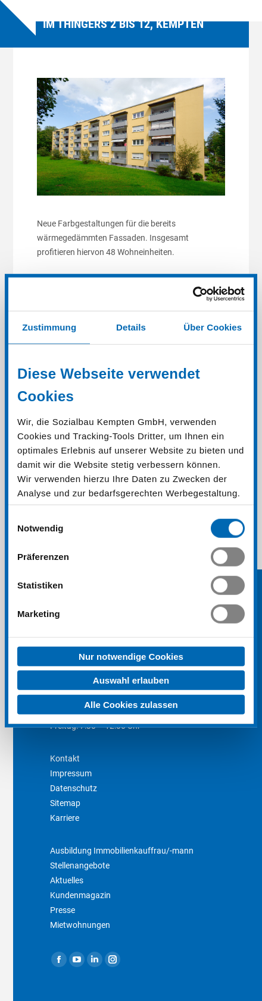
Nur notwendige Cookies (131, 656)
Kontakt (65, 758)
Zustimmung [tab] (49, 327)
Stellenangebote (80, 865)
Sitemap (65, 803)
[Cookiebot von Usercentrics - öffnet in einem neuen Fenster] (193, 294)
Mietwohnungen (80, 925)
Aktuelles (66, 880)
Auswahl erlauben (131, 680)
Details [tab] (131, 327)
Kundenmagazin (80, 895)
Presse (62, 910)
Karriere (64, 818)
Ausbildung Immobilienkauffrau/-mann (122, 850)
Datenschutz (73, 788)
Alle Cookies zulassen (131, 704)
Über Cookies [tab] (212, 327)
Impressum (71, 773)
